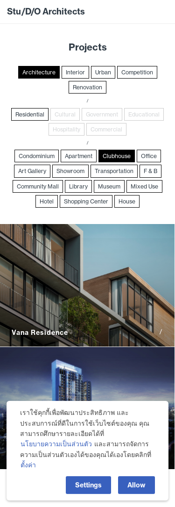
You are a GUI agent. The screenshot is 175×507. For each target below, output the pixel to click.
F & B (150, 170)
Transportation (114, 170)
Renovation (87, 87)
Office (149, 155)
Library (78, 186)
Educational (144, 114)
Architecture (39, 72)
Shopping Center (86, 201)
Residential (29, 114)
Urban (103, 72)
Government (102, 114)
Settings (88, 489)
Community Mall (38, 186)
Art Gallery (32, 170)
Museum (109, 186)
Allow (136, 489)
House (127, 201)
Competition (137, 72)
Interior (75, 72)
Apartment (78, 155)
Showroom (70, 170)
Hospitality (66, 129)
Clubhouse (117, 155)
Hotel (47, 201)
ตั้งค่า (28, 469)
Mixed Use (144, 186)
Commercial (106, 129)
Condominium (37, 155)
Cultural (65, 114)
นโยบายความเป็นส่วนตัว (56, 448)
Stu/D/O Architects (46, 11)
